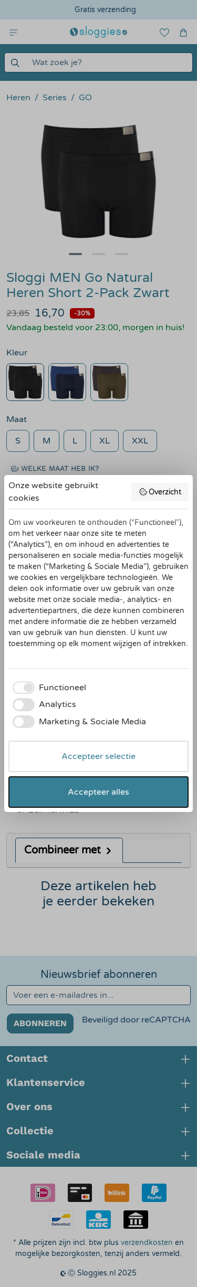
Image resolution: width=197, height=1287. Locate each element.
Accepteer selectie (98, 756)
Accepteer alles (98, 792)
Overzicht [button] (160, 492)
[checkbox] (47, 687)
